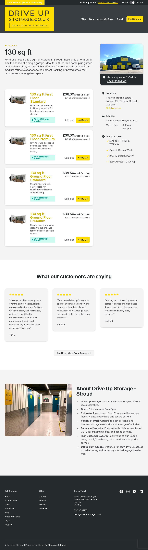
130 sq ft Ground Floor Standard (41, 176)
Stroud (42, 496)
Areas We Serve (105, 19)
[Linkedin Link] (141, 491)
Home (7, 496)
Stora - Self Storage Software (52, 545)
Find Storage (134, 19)
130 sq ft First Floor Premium (42, 137)
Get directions (113, 108)
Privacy (8, 524)
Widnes (43, 504)
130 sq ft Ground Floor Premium (41, 217)
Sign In (120, 19)
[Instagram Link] (128, 491)
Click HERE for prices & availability (24, 2)
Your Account (11, 500)
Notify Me (83, 120)
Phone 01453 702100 (108, 2)
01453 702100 (80, 510)
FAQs (83, 19)
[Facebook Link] (121, 491)
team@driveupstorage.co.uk (87, 514)
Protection (9, 508)
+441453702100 (116, 81)
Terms (8, 504)
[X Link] (134, 491)
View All (43, 508)
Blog (91, 19)
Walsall (42, 500)
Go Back (11, 45)
